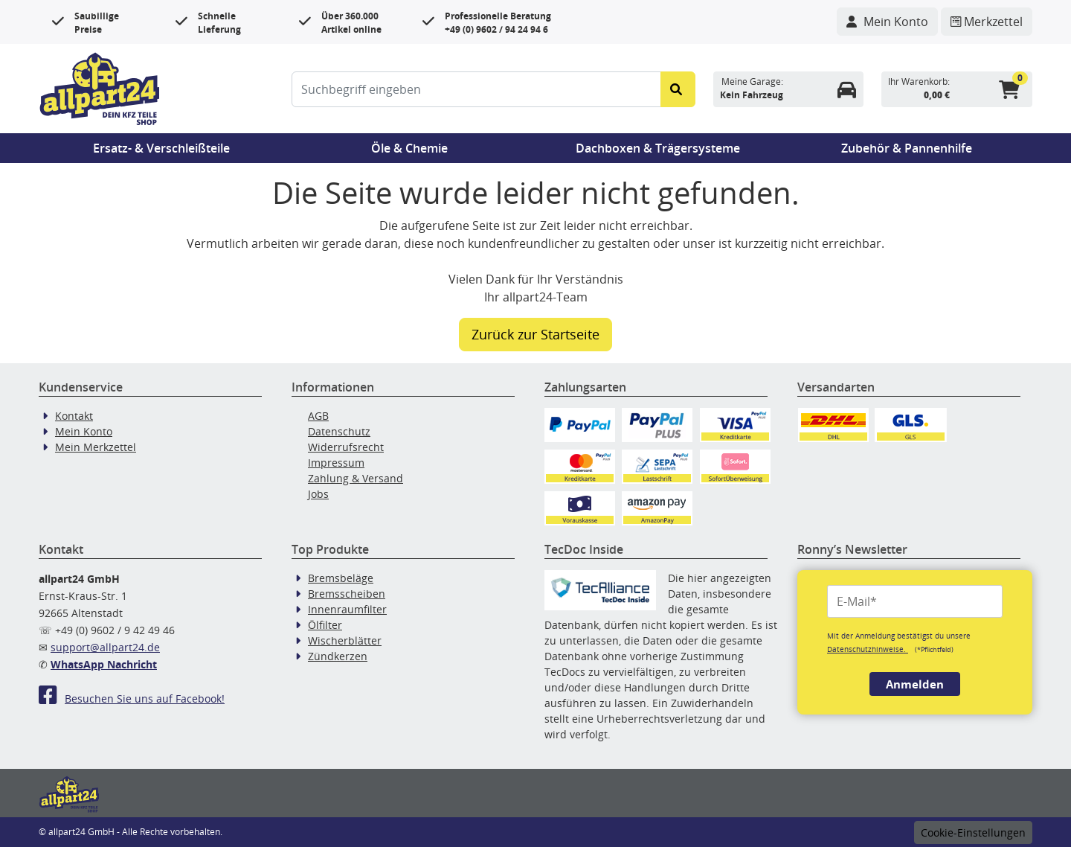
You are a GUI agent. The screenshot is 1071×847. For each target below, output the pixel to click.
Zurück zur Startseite (535, 334)
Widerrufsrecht (346, 447)
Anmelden (915, 684)
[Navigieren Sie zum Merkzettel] (986, 21)
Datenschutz (339, 431)
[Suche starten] (677, 89)
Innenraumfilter (347, 609)
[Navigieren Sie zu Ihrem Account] (887, 21)
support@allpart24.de (105, 647)
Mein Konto (83, 431)
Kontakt (74, 416)
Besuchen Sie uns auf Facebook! (132, 698)
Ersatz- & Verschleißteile (161, 148)
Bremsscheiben (346, 593)
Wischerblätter (345, 640)
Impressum (336, 463)
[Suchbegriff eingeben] (476, 89)
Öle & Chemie (409, 148)
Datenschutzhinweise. (867, 649)
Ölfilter (325, 625)
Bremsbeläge (340, 578)
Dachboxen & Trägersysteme (658, 148)
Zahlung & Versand (355, 478)
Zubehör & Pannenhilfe (906, 148)
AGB (318, 416)
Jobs (318, 494)
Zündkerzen (337, 656)
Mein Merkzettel (95, 447)
